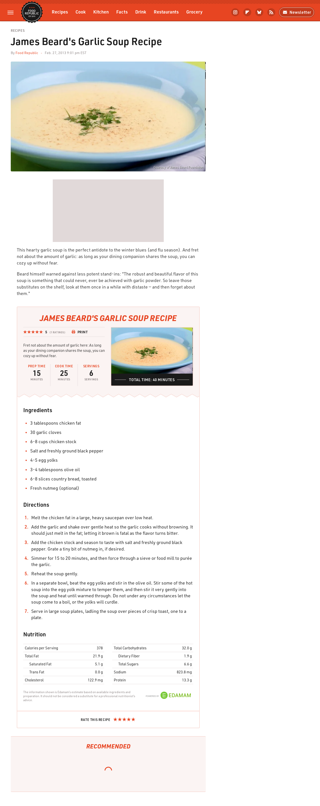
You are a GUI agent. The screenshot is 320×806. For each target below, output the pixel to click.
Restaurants (166, 12)
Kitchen (101, 12)
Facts (122, 12)
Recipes (60, 12)
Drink (140, 12)
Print (80, 332)
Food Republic (27, 53)
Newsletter (296, 12)
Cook (81, 12)
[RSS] (271, 12)
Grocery (194, 12)
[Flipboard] (247, 12)
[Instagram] (235, 12)
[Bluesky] (259, 12)
